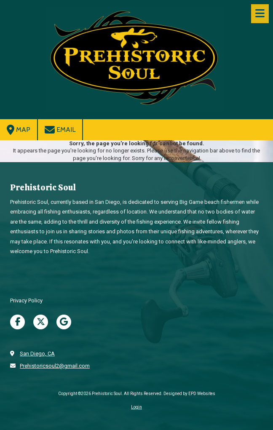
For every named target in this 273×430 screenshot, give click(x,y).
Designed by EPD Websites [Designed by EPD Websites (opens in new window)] (189, 393)
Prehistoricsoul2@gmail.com (55, 366)
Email (60, 130)
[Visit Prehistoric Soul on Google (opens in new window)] (63, 322)
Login (136, 407)
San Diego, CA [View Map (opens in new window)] (37, 353)
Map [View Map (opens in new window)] (18, 130)
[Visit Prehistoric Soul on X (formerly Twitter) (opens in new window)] (40, 322)
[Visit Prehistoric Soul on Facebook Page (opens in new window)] (17, 322)
